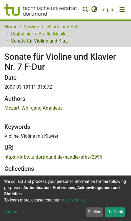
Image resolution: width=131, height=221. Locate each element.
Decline (94, 211)
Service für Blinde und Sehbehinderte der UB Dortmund (53, 27)
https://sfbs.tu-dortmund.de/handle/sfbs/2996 (53, 157)
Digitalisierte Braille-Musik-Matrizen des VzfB (40, 34)
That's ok (115, 211)
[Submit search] (85, 9)
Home (11, 27)
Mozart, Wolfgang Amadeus (33, 108)
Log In (107, 9)
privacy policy (72, 200)
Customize (14, 211)
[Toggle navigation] (122, 9)
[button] (94, 9)
